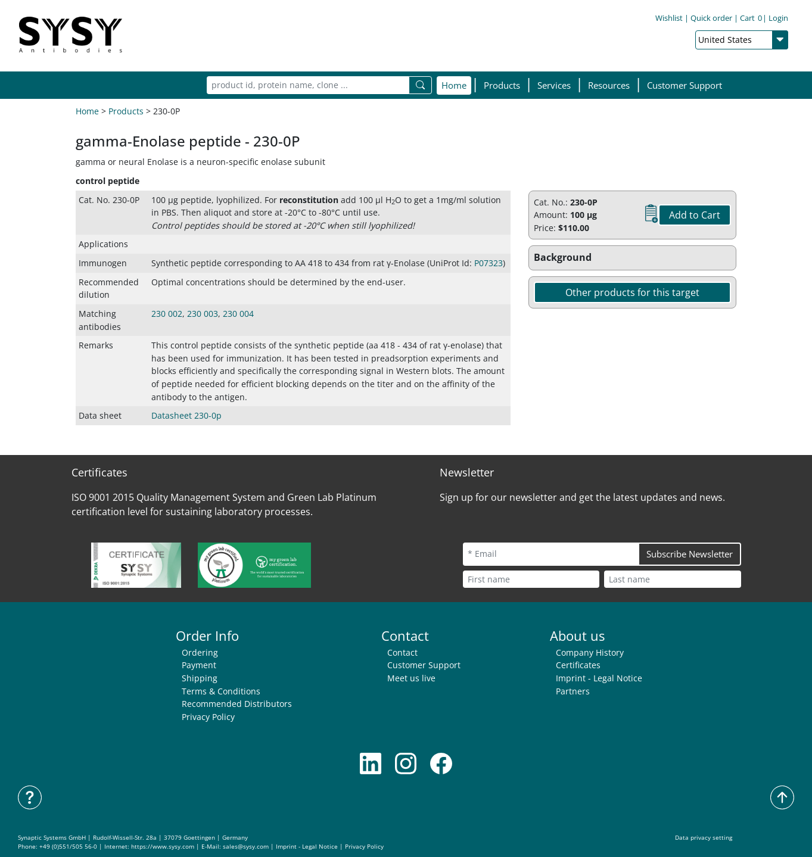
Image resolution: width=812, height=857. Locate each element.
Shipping (199, 678)
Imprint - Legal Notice (599, 678)
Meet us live (411, 678)
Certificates (578, 665)
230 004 (238, 313)
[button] (502, 85)
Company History (590, 652)
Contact (402, 652)
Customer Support (684, 85)
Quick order (711, 20)
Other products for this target (632, 292)
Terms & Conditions (221, 691)
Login (778, 20)
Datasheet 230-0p (186, 415)
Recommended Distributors (237, 703)
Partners (573, 691)
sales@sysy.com (246, 846)
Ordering (200, 652)
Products (126, 111)
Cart (751, 20)
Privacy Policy (208, 716)
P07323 (488, 263)
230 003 (202, 313)
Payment (199, 665)
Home (453, 85)
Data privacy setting (703, 838)
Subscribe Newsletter (689, 554)
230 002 (166, 313)
